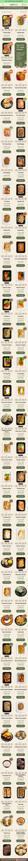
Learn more (21, 7)
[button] (25, 5)
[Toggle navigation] (2, 4)
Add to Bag (6, 39)
